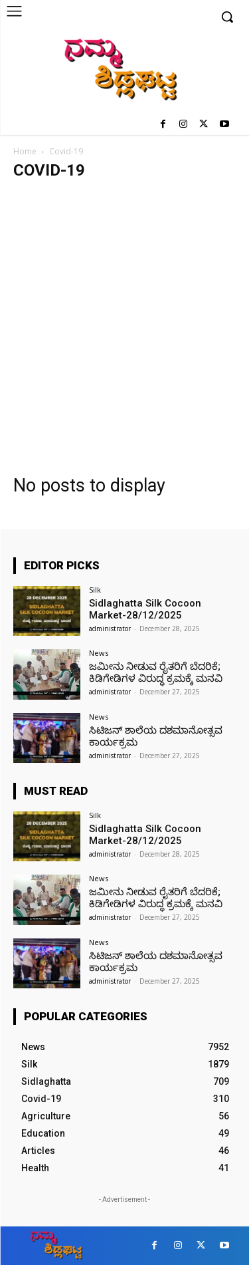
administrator (110, 628)
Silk (95, 589)
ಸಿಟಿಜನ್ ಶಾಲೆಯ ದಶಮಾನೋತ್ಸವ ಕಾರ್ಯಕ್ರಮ (155, 736)
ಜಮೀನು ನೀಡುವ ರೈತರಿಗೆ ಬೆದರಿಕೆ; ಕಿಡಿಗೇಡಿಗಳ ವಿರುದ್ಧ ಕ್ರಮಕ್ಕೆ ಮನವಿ (155, 672)
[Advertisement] (124, 321)
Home (25, 151)
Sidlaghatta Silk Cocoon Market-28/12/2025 (145, 609)
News (98, 652)
